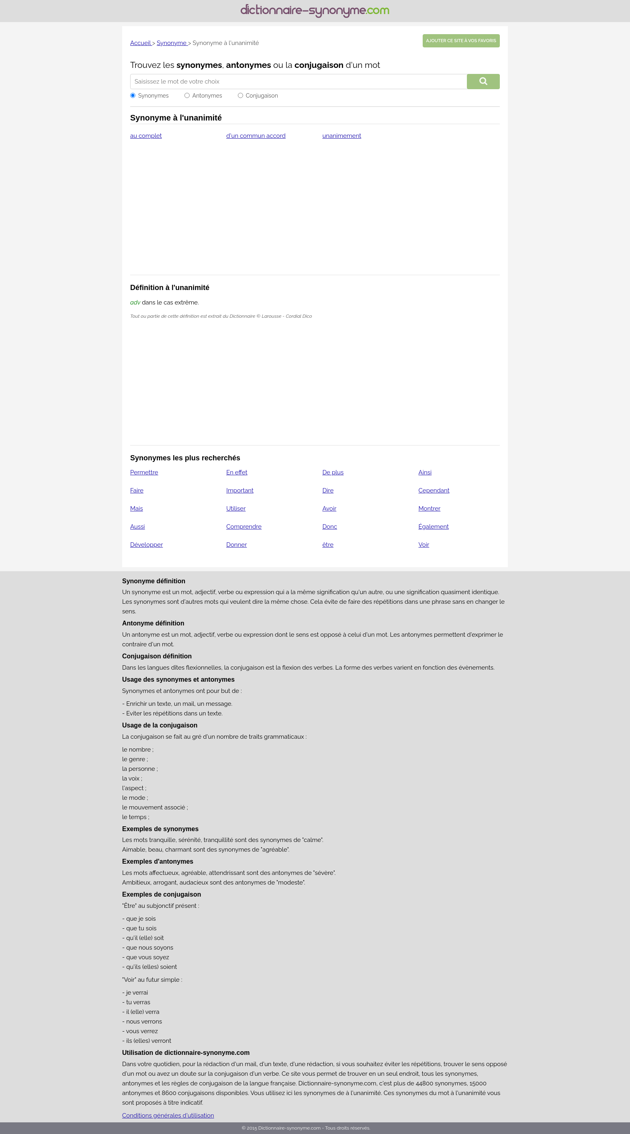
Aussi (137, 526)
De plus (333, 472)
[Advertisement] (315, 212)
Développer (146, 544)
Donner (236, 544)
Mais (136, 508)
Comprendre (244, 526)
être (327, 544)
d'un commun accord (256, 135)
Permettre (144, 472)
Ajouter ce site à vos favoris (461, 40)
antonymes (248, 65)
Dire (327, 490)
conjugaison (319, 65)
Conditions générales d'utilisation (168, 1115)
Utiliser (235, 508)
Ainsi (425, 472)
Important (240, 490)
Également (434, 526)
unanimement (341, 135)
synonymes (199, 65)
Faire (136, 490)
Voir (424, 544)
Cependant (434, 490)
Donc (329, 526)
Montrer (430, 508)
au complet (146, 135)
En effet (237, 472)
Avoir (329, 508)
